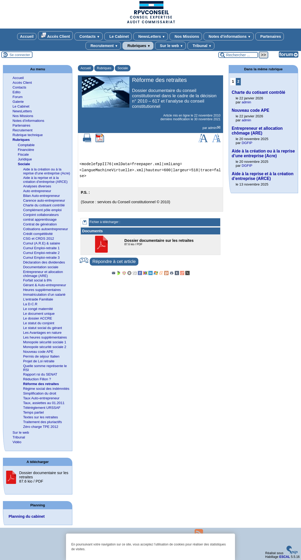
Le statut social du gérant (42, 328)
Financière (26, 150)
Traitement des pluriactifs (42, 422)
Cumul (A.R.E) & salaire (41, 243)
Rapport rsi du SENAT (40, 374)
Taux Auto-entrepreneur (41, 398)
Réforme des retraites (41, 384)
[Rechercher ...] (238, 55)
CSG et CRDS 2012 (38, 238)
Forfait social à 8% (37, 280)
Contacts (88, 36)
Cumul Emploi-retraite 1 (41, 248)
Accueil (27, 36)
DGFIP (247, 143)
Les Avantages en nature (42, 333)
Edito (16, 92)
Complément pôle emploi (42, 210)
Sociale (122, 68)
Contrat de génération (40, 224)
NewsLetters (150, 36)
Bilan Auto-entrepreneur (41, 196)
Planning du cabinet (26, 516)
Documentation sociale (40, 267)
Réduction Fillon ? (37, 379)
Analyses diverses (37, 186)
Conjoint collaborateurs (41, 215)
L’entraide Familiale (38, 299)
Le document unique (39, 314)
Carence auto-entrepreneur (44, 200)
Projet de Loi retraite (38, 361)
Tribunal (200, 45)
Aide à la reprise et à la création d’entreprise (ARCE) (45, 180)
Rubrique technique (27, 135)
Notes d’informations (228, 36)
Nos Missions (185, 36)
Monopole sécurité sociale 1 (44, 342)
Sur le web (170, 45)
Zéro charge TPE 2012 (40, 427)
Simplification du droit (39, 393)
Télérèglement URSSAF (41, 408)
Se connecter (20, 55)
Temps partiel (33, 412)
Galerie (18, 102)
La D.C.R (30, 304)
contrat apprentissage (40, 219)
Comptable (26, 145)
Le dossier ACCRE (37, 318)
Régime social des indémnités (46, 389)
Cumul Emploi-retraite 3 (41, 258)
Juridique (25, 159)
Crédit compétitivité (38, 234)
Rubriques (137, 45)
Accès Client (55, 36)
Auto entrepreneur (37, 191)
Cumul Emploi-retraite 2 (41, 253)
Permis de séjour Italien (41, 356)
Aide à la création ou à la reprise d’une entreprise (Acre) (46, 171)
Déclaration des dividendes (44, 262)
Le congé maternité (38, 309)
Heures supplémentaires (42, 290)
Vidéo (16, 442)
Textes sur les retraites (40, 417)
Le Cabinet (118, 36)
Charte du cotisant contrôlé (44, 205)
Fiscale (23, 154)
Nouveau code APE (38, 352)
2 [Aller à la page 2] (238, 81)
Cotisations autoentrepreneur (45, 229)
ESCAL (284, 557)
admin (212, 128)
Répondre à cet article (114, 261)
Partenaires (269, 36)
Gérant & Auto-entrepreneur (44, 285)
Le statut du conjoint (38, 323)
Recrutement (103, 45)
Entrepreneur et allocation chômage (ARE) (43, 274)
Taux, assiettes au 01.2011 (43, 403)
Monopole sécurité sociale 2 (44, 347)
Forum (17, 97)
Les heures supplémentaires (45, 337)
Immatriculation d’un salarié (44, 295)
